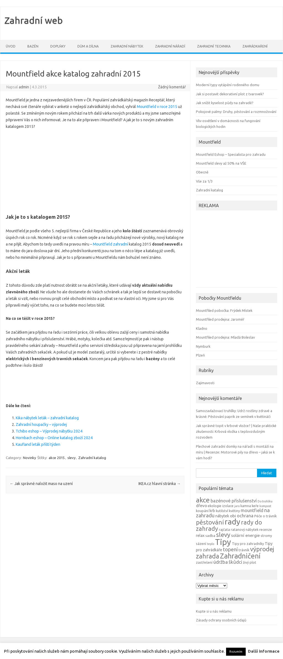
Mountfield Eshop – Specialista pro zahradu (231, 154)
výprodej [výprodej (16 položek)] (262, 548)
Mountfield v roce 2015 (157, 106)
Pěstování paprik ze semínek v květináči (239, 416)
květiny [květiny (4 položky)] (234, 511)
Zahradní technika (213, 46)
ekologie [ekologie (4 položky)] (214, 506)
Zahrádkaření (255, 46)
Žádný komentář (172, 87)
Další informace (263, 651)
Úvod (10, 46)
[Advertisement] (95, 169)
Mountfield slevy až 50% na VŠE (221, 163)
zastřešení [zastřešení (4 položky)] (204, 562)
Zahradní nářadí (170, 46)
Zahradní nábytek (127, 46)
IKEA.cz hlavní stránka (159, 483)
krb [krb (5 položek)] (212, 510)
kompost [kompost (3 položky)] (265, 506)
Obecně (202, 172)
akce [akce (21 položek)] (203, 500)
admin (24, 87)
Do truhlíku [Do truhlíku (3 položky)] (265, 501)
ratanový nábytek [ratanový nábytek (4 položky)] (244, 529)
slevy (71, 458)
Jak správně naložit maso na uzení (41, 483)
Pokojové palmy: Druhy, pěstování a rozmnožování (236, 112)
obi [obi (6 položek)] (233, 515)
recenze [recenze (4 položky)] (265, 529)
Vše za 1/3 (204, 181)
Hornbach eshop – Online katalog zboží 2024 (54, 438)
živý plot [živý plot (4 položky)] (249, 562)
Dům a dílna (88, 46)
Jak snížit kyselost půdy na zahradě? (224, 103)
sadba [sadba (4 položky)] (210, 535)
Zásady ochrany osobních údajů (221, 620)
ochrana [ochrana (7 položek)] (245, 515)
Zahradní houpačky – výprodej (41, 424)
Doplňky (57, 46)
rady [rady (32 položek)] (232, 521)
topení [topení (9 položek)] (230, 549)
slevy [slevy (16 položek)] (223, 534)
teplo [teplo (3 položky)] (210, 543)
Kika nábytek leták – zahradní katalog (47, 418)
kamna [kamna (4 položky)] (245, 506)
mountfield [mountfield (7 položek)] (252, 510)
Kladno (201, 328)
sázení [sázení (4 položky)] (201, 543)
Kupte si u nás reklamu (214, 611)
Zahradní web (33, 20)
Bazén (32, 46)
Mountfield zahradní (110, 244)
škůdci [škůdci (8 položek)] (235, 562)
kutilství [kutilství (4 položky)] (222, 511)
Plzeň (200, 355)
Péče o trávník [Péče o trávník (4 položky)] (265, 516)
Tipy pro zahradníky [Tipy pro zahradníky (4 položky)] (248, 543)
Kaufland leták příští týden (38, 444)
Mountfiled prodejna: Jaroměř (220, 319)
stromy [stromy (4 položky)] (266, 535)
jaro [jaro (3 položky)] (237, 506)
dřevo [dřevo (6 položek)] (201, 505)
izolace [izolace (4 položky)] (228, 506)
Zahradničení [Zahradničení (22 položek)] (240, 556)
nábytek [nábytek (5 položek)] (222, 516)
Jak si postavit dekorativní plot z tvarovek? (230, 94)
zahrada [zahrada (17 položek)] (207, 556)
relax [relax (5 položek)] (200, 535)
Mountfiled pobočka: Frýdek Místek (224, 310)
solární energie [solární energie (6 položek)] (245, 535)
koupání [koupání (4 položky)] (202, 511)
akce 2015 (57, 458)
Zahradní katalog (92, 458)
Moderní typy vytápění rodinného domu (227, 85)
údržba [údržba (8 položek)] (220, 562)
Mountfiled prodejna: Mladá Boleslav (225, 337)
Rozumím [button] (235, 651)
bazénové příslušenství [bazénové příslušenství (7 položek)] (234, 500)
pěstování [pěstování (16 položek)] (210, 522)
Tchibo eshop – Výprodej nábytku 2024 (49, 431)
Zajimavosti (205, 383)
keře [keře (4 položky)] (255, 506)
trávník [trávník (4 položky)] (244, 550)
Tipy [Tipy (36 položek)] (223, 542)
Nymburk (203, 346)
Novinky (29, 458)
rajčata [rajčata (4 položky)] (224, 529)
